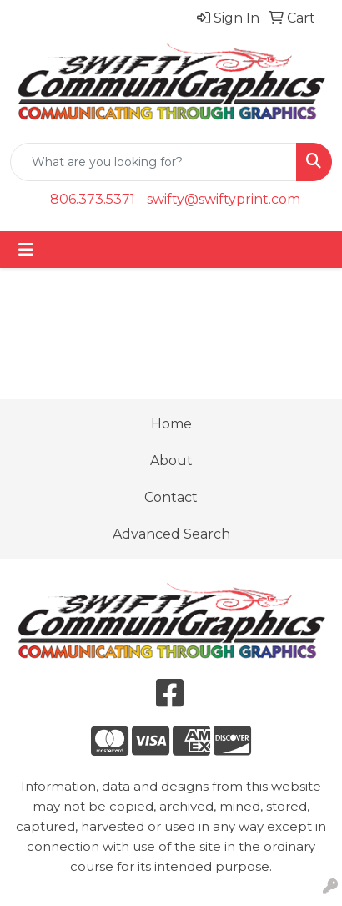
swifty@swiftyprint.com (223, 199)
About (171, 460)
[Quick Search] (153, 162)
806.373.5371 (92, 199)
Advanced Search (171, 534)
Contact (171, 497)
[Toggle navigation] (25, 249)
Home (171, 424)
